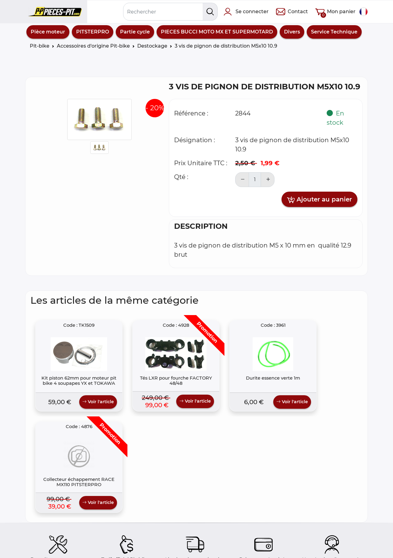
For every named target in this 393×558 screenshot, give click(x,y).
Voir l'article (88, 407)
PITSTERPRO (92, 32)
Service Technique (334, 32)
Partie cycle (135, 32)
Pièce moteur (48, 32)
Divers (292, 32)
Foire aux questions (54, 536)
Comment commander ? (61, 543)
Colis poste (43, 551)
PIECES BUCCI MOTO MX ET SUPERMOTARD (217, 32)
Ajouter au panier (319, 200)
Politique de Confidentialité (150, 551)
